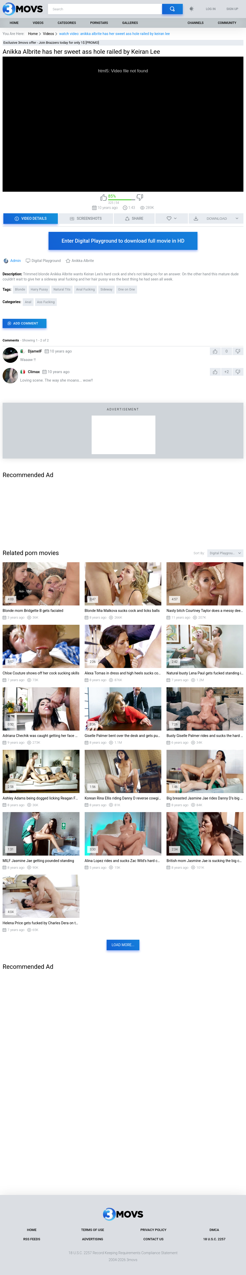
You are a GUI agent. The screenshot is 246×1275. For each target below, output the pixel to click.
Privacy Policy (153, 1230)
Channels (196, 23)
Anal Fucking (85, 289)
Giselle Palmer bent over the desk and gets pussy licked (123, 736)
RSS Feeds (31, 1239)
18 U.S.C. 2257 (214, 1239)
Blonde (20, 289)
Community (227, 23)
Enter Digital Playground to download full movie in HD (122, 241)
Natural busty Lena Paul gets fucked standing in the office (204, 673)
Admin (15, 261)
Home (14, 23)
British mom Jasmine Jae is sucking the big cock (204, 861)
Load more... (123, 945)
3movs (131, 1260)
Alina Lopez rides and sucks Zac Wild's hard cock (123, 861)
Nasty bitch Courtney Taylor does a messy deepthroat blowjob (204, 611)
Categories (67, 23)
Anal (28, 302)
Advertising (92, 1239)
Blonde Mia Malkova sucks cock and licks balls (122, 611)
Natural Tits (61, 289)
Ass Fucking (46, 302)
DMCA (214, 1230)
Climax (34, 372)
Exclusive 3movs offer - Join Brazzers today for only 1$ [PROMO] (51, 43)
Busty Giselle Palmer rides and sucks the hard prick (204, 736)
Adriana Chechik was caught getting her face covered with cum (41, 736)
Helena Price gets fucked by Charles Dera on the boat (41, 923)
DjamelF (35, 351)
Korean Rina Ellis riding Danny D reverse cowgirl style (123, 798)
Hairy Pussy (39, 289)
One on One (126, 289)
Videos (38, 23)
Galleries (130, 23)
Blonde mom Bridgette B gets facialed (33, 611)
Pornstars (99, 23)
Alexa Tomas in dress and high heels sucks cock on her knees (123, 673)
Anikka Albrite (83, 261)
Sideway (106, 289)
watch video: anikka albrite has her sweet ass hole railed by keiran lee (114, 34)
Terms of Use (92, 1230)
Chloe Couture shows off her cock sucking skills (41, 673)
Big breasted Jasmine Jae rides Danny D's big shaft (204, 798)
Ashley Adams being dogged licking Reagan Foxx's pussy (41, 798)
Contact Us (153, 1239)
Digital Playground (46, 261)
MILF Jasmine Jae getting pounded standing (38, 861)
